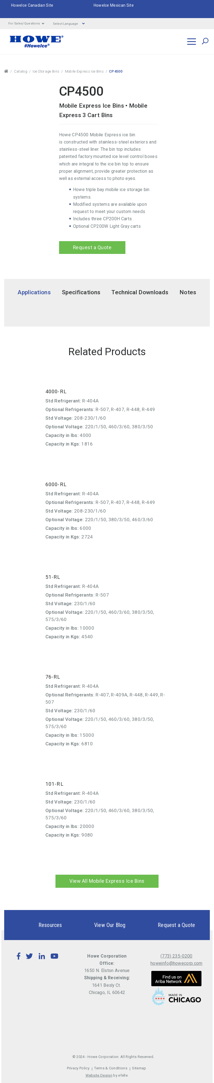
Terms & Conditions (110, 1068)
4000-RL (56, 392)
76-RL (52, 677)
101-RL (54, 784)
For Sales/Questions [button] (26, 24)
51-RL (52, 577)
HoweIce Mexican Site (114, 5)
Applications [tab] (34, 292)
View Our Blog (100, 925)
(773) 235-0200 (176, 956)
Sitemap (139, 1068)
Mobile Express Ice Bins (84, 71)
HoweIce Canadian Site (32, 5)
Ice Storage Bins (46, 71)
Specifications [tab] (81, 292)
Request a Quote (91, 247)
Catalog (20, 71)
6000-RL (56, 484)
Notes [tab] (187, 292)
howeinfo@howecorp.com (176, 963)
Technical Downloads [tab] (139, 292)
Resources (40, 925)
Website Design (99, 1075)
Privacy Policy (78, 1068)
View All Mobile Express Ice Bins (107, 881)
